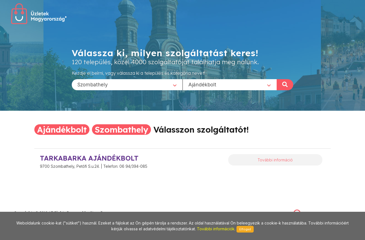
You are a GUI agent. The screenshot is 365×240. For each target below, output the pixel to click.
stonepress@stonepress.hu (36, 207)
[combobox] (127, 84)
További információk (216, 228)
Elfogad (245, 229)
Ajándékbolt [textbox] (202, 84)
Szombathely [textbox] (92, 84)
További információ (275, 160)
